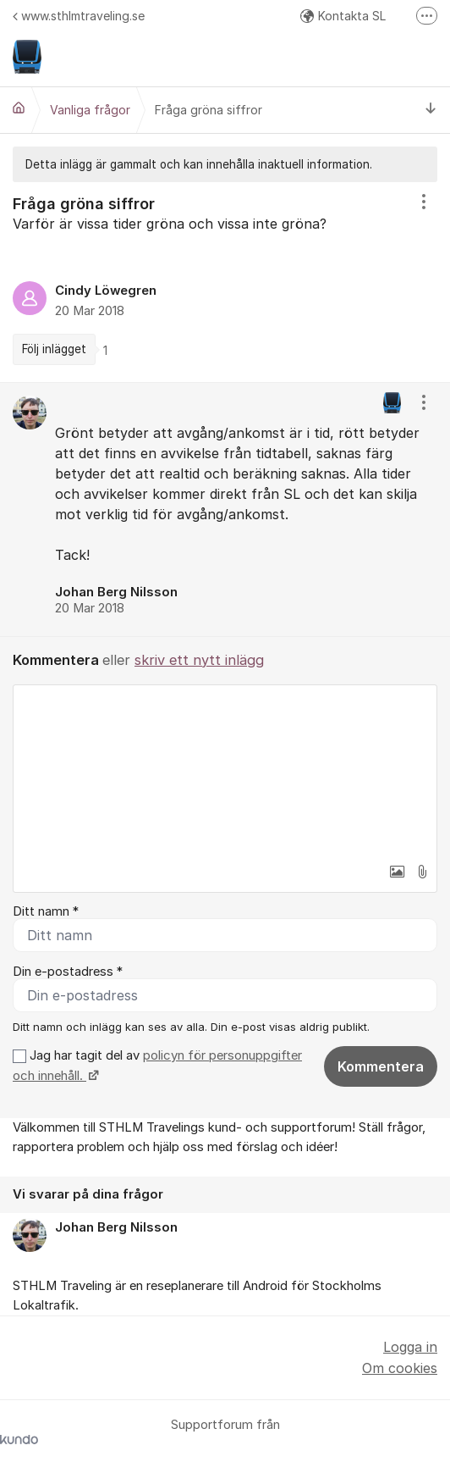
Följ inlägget (54, 349)
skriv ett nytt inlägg (199, 659)
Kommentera (381, 1066)
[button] (397, 872)
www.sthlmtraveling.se (79, 15)
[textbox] (225, 770)
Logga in (410, 1346)
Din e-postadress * (68, 971)
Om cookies (399, 1368)
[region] (225, 282)
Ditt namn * (46, 911)
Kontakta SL (343, 15)
